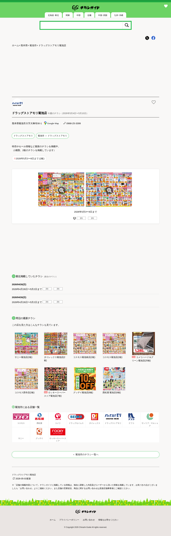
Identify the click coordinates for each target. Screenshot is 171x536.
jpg (81, 218)
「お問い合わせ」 (26, 488)
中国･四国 (102, 15)
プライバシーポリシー (69, 520)
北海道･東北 (53, 15)
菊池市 (33, 45)
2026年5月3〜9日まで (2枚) (30, 158)
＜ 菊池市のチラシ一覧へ (85, 454)
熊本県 (24, 45)
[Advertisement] (85, 72)
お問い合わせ (89, 520)
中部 (79, 15)
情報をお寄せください (108, 520)
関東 (68, 15)
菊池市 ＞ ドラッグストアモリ (52, 135)
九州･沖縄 (118, 15)
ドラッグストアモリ (23, 135)
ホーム (15, 45)
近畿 (89, 15)
